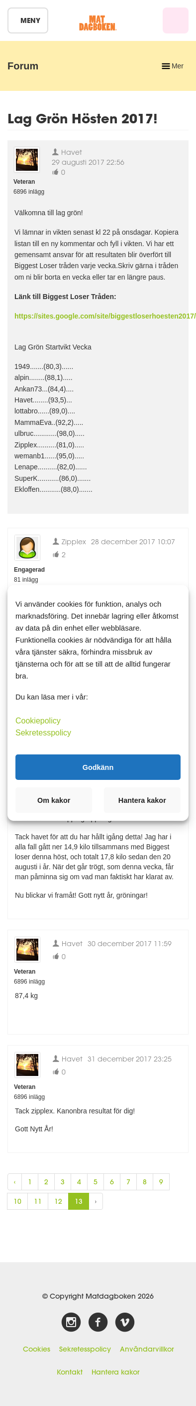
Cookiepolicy (38, 720)
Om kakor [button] (53, 800)
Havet (67, 152)
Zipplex (69, 541)
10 (17, 1201)
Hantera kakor (115, 1372)
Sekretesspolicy (85, 1349)
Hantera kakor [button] (142, 800)
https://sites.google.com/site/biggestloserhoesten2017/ (105, 316)
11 (38, 1201)
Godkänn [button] (98, 767)
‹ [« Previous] (14, 1181)
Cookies (36, 1349)
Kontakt (70, 1372)
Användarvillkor (147, 1349)
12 (58, 1201)
